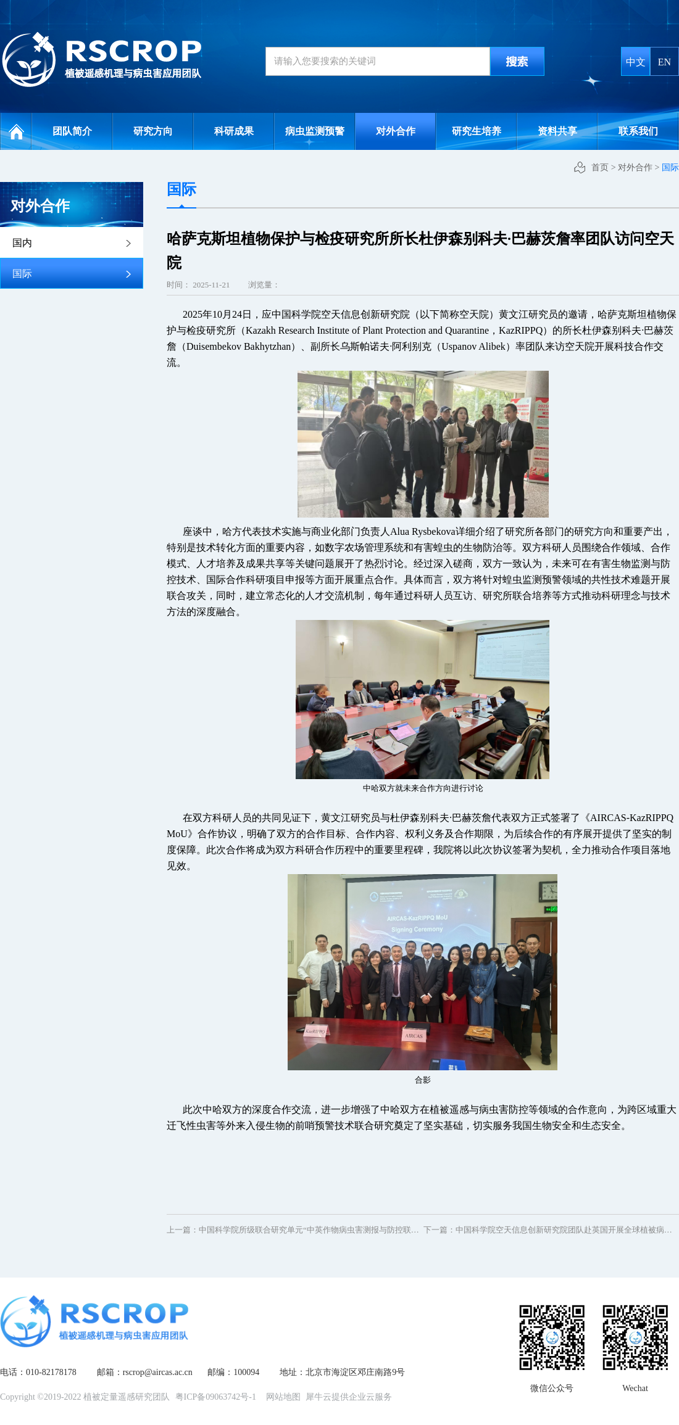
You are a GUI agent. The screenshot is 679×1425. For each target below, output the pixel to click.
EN (664, 62)
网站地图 (281, 1397)
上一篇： (331, 1229)
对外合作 (635, 167)
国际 (670, 167)
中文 (636, 62)
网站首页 (16, 131)
